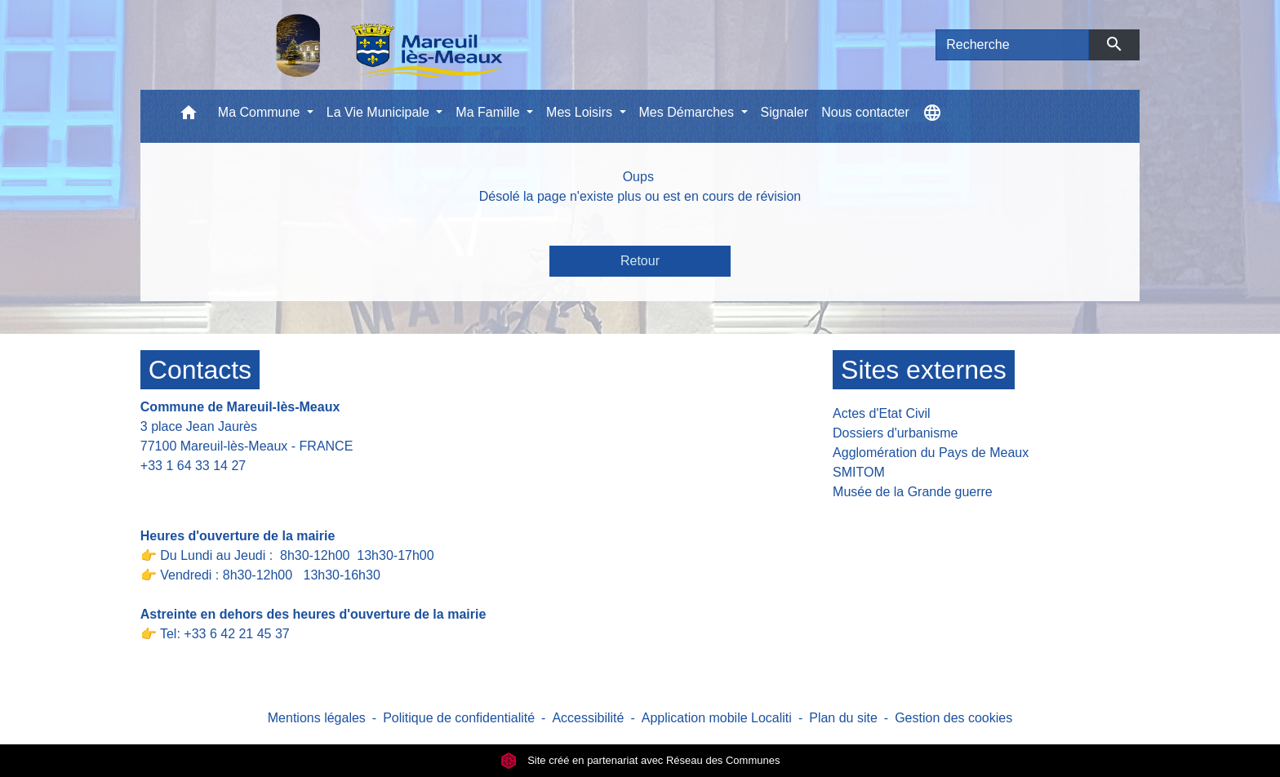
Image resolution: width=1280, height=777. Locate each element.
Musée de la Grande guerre (913, 492)
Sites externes (924, 369)
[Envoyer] (1114, 44)
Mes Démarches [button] (688, 112)
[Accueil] (346, 45)
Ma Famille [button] (489, 112)
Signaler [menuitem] (785, 112)
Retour (640, 261)
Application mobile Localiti (717, 718)
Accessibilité (588, 718)
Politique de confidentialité (459, 718)
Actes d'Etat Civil (882, 413)
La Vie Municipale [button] (380, 112)
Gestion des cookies (953, 718)
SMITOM (859, 472)
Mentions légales (317, 718)
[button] (188, 116)
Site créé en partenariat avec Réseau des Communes (640, 760)
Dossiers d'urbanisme (895, 433)
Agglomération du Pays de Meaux (931, 453)
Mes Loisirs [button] (581, 112)
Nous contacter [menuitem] (865, 112)
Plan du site (843, 718)
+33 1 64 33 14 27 (193, 466)
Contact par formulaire (215, 491)
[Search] (1012, 44)
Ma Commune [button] (261, 112)
